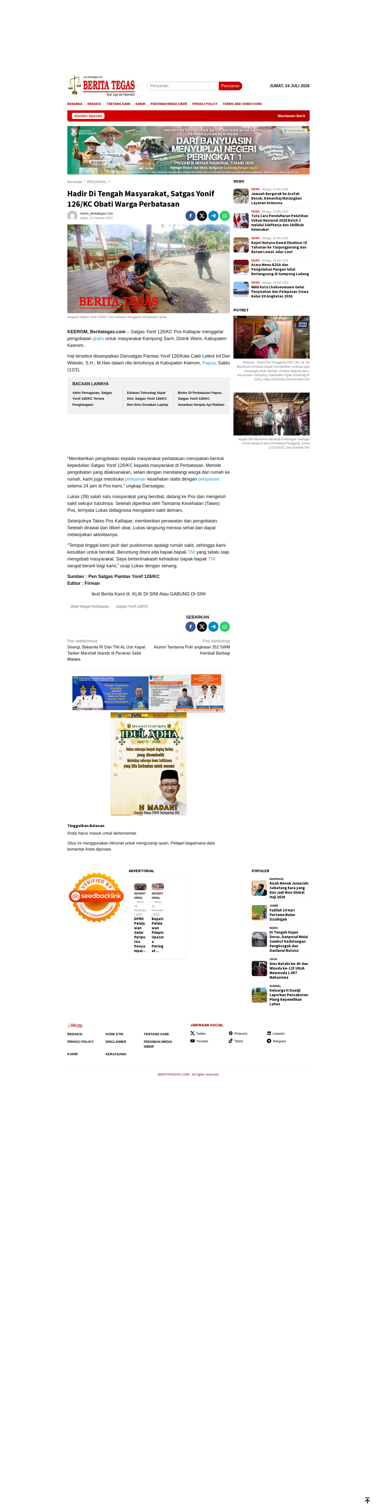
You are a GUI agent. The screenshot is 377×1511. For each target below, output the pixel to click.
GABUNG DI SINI (188, 593)
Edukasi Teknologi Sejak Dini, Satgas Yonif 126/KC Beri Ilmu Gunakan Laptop (147, 399)
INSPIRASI (277, 879)
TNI (191, 552)
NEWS (238, 181)
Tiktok (235, 1041)
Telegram (276, 1041)
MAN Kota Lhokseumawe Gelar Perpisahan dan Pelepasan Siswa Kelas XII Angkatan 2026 (279, 291)
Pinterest (237, 1033)
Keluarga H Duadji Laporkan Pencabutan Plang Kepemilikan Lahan (289, 997)
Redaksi (74, 1034)
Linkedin (276, 1033)
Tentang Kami (156, 1034)
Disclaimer (115, 1042)
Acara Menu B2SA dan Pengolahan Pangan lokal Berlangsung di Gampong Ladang (280, 269)
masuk (95, 833)
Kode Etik (114, 1034)
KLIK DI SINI (145, 593)
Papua (208, 362)
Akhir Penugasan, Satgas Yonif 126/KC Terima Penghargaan (92, 399)
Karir (72, 1054)
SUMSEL (275, 986)
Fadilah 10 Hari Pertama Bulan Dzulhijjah (282, 915)
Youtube (199, 1041)
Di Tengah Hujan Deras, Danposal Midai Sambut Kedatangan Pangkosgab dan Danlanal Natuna (289, 941)
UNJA (273, 959)
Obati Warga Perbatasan (89, 606)
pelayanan (135, 479)
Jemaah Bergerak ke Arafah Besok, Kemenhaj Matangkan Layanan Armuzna (276, 198)
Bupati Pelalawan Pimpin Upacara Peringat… (158, 935)
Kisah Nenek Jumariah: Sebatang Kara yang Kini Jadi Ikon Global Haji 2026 (289, 890)
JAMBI (274, 905)
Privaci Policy (80, 1042)
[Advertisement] (152, 35)
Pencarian (230, 86)
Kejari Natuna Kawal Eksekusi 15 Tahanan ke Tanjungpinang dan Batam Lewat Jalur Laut (279, 247)
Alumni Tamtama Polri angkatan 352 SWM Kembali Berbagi (191, 646)
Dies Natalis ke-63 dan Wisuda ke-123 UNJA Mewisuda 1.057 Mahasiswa (289, 970)
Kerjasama (115, 1054)
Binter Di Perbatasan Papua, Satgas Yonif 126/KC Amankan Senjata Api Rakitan (201, 399)
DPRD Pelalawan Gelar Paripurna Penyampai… (140, 935)
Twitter (198, 1033)
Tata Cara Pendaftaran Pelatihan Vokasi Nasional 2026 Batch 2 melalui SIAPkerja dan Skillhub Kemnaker (279, 223)
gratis (98, 338)
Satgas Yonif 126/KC (132, 606)
